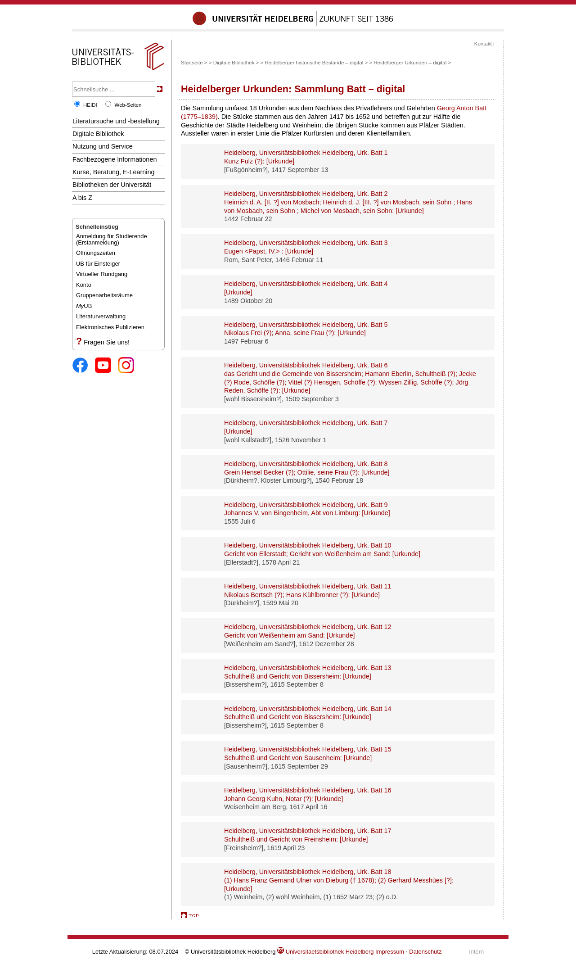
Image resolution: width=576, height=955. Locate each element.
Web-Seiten (127, 105)
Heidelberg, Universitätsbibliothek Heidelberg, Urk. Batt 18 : (339, 880)
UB (84, 306)
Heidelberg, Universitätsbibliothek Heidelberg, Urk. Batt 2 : (348, 202)
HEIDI (90, 105)
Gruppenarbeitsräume (104, 295)
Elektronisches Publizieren (110, 327)
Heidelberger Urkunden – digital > (412, 62)
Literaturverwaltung (101, 316)
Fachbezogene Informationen (114, 159)
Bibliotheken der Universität (111, 184)
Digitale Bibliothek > (236, 62)
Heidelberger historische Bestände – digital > (317, 62)
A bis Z (82, 197)
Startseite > (194, 62)
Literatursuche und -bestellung (116, 121)
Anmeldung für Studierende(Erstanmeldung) (111, 239)
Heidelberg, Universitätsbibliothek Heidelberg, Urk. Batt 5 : (306, 329)
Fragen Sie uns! (107, 342)
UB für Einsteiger (98, 263)
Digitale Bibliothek (98, 133)
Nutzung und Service (102, 146)
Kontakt (483, 43)
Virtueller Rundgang (101, 274)
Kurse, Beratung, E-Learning (113, 172)
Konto (83, 284)
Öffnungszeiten (95, 252)
